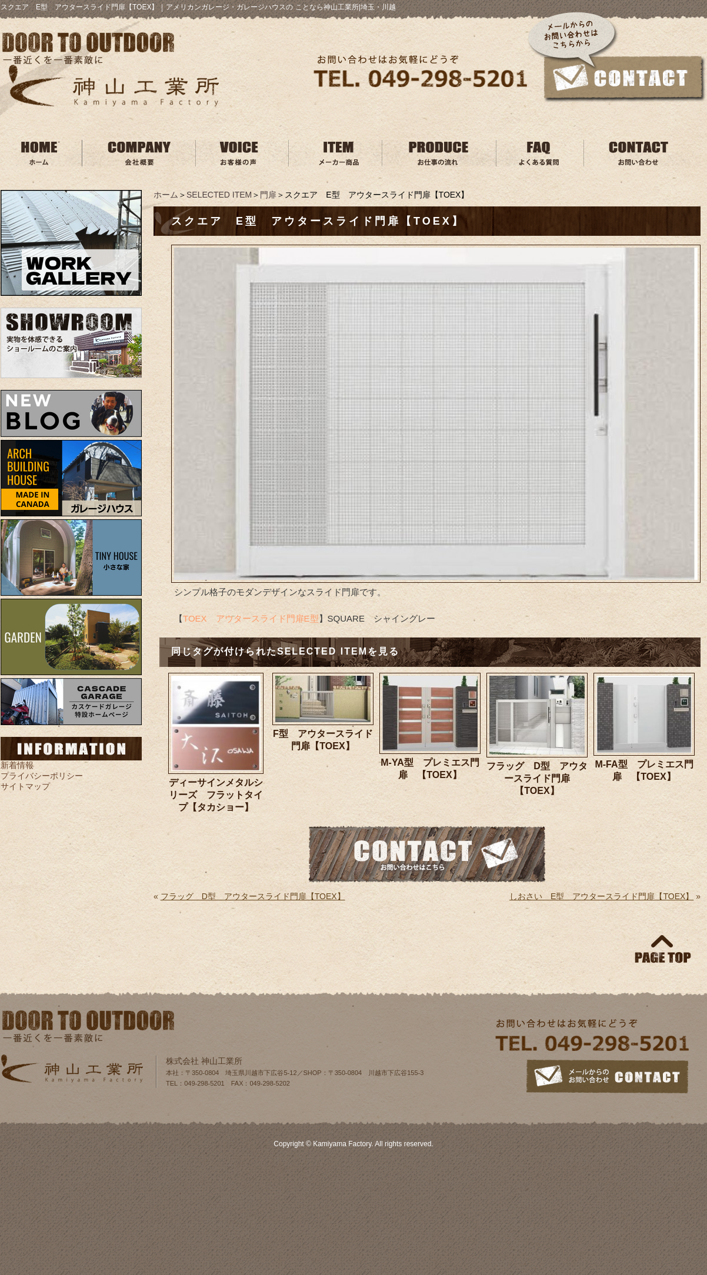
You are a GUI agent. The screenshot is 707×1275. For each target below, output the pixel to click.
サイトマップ (25, 786)
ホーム (166, 194)
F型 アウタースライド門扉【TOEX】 (323, 740)
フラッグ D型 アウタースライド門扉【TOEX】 (537, 778)
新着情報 (17, 765)
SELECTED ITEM (219, 194)
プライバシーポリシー (42, 775)
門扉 (268, 194)
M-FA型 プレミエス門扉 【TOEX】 (644, 770)
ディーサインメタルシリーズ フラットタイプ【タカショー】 (216, 794)
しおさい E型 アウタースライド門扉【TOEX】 (601, 896)
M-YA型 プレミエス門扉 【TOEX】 (430, 768)
